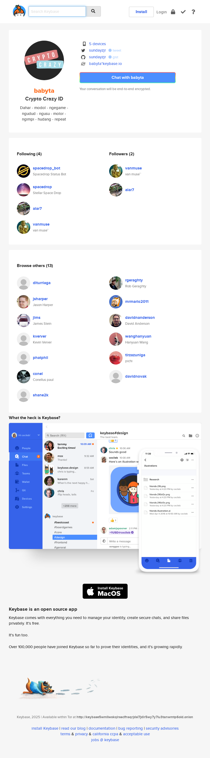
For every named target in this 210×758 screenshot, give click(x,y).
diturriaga (42, 283)
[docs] (193, 12)
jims (36, 317)
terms (65, 734)
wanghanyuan (138, 336)
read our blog (73, 728)
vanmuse (41, 224)
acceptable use (136, 734)
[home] (19, 9)
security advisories (162, 728)
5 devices (97, 44)
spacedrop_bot (46, 168)
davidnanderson (140, 317)
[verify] (183, 12)
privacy (81, 734)
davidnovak (136, 376)
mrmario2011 (136, 301)
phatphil (40, 358)
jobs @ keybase (105, 739)
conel (38, 374)
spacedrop (42, 187)
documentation (102, 728)
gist (113, 57)
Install (141, 12)
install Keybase (45, 728)
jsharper (40, 299)
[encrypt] (173, 12)
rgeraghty (134, 280)
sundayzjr (97, 50)
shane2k (40, 395)
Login (161, 12)
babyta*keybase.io (105, 63)
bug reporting (130, 728)
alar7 (37, 208)
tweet (114, 50)
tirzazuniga (135, 355)
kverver (39, 336)
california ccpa (105, 734)
